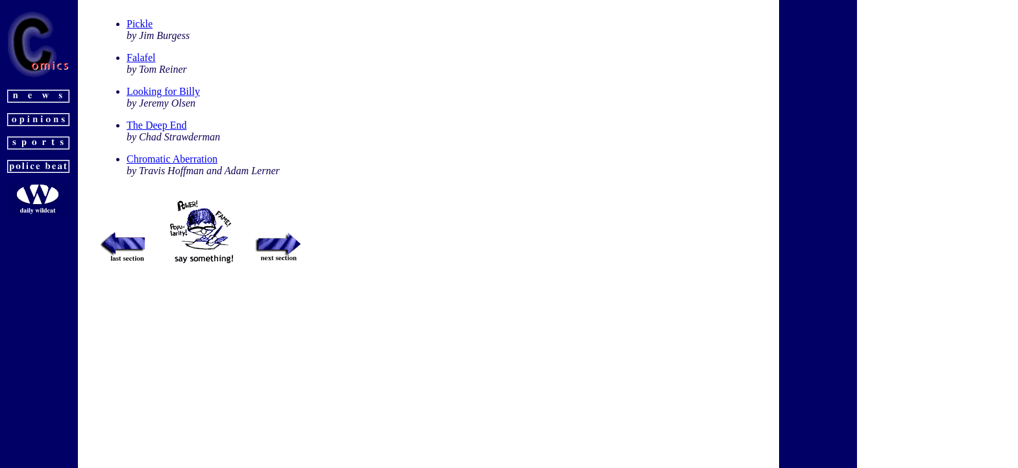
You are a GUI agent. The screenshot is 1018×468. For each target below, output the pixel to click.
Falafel (141, 57)
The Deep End (156, 125)
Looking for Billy (163, 91)
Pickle (140, 23)
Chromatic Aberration (172, 158)
